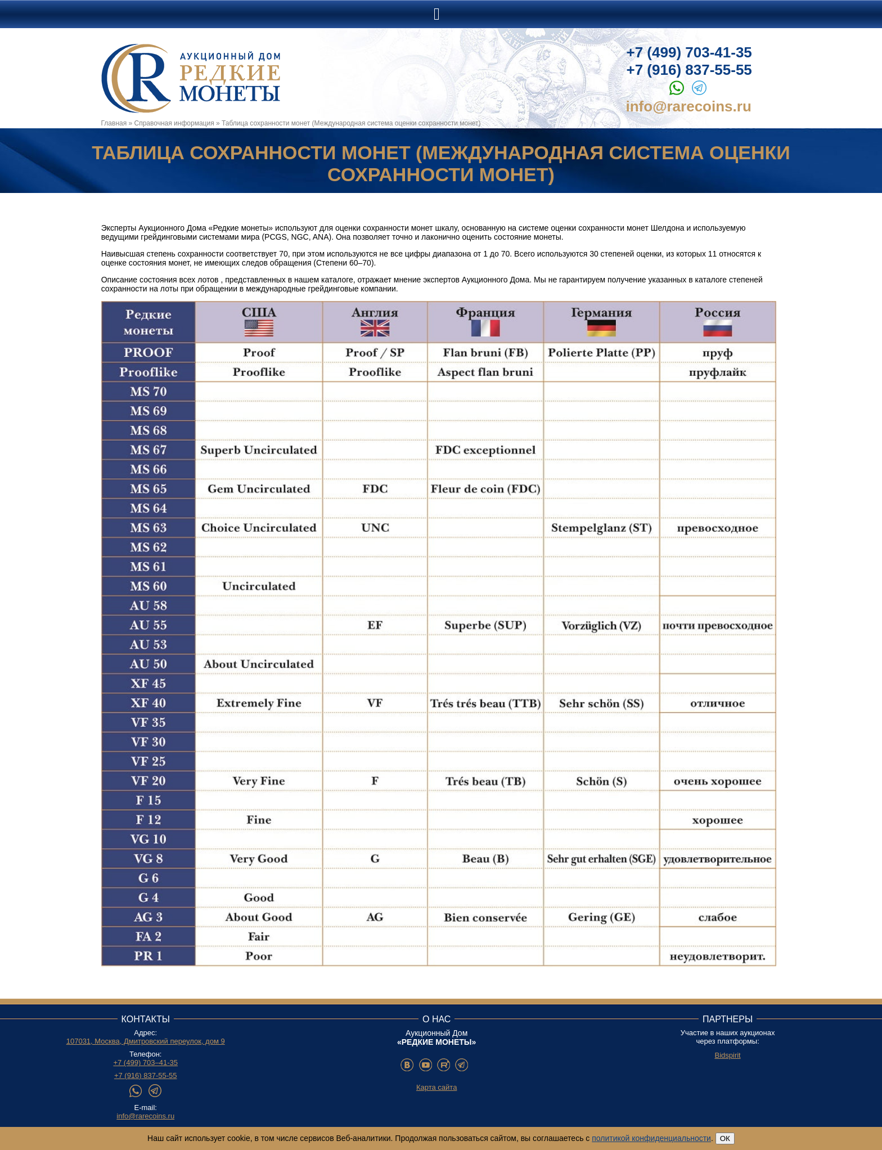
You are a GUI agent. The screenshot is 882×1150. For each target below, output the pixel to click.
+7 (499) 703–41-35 (145, 1062)
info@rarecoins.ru (689, 106)
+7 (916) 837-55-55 (689, 69)
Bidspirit (727, 1055)
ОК (725, 1138)
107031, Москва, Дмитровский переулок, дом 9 (145, 1041)
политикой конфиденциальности (651, 1138)
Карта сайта (436, 1087)
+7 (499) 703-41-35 (689, 52)
